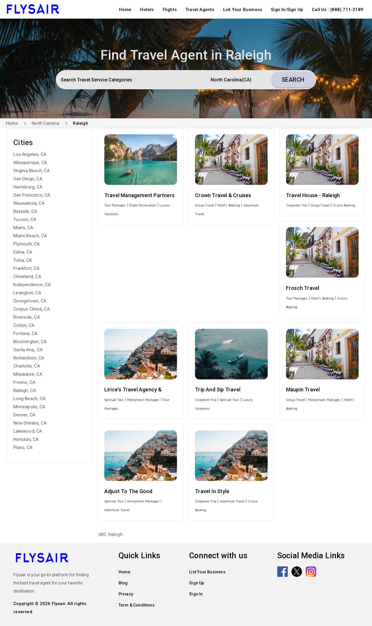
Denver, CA (24, 415)
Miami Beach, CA (30, 235)
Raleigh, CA (24, 390)
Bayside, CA (25, 211)
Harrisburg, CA (27, 187)
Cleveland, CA (27, 276)
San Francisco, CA (31, 195)
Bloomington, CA (29, 341)
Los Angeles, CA (29, 154)
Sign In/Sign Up (287, 9)
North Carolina (45, 123)
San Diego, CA (27, 178)
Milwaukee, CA (27, 374)
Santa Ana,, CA (27, 349)
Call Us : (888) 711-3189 (337, 9)
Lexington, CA (27, 292)
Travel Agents (199, 9)
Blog (123, 583)
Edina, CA (22, 252)
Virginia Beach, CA (31, 170)
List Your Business (242, 9)
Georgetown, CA (29, 301)
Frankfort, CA (26, 268)
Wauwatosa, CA (28, 203)
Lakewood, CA (27, 431)
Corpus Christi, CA (31, 309)
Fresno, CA (24, 382)
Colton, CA (23, 325)
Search (293, 79)
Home (125, 9)
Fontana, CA (25, 333)
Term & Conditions (137, 605)
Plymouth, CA (26, 244)
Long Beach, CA (29, 398)
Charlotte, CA (26, 366)
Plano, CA (22, 447)
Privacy (126, 594)
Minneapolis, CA (29, 406)
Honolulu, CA (25, 439)
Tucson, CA (24, 219)
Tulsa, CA (22, 260)
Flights (170, 9)
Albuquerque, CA (30, 162)
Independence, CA (32, 284)
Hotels (147, 9)
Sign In (196, 594)
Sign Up (196, 583)
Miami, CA (23, 227)
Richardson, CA (28, 358)
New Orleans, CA (29, 423)
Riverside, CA (26, 317)
